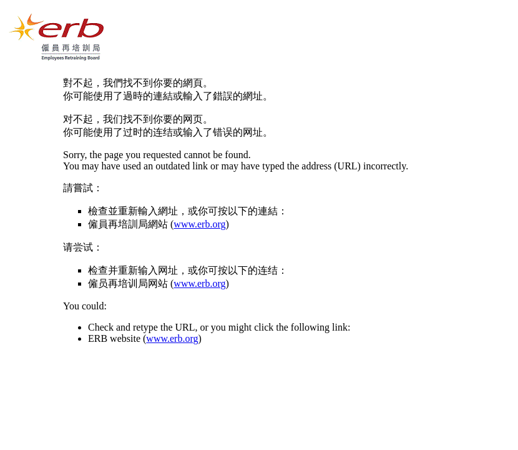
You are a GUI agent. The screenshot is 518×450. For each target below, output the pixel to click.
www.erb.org (199, 224)
